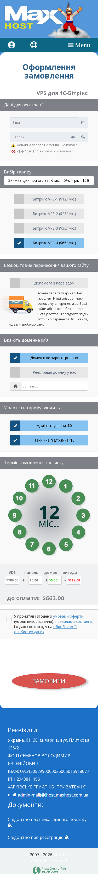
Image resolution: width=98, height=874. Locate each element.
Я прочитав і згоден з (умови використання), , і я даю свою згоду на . (53, 624)
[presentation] (49, 655)
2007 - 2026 (41, 855)
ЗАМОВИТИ (49, 681)
